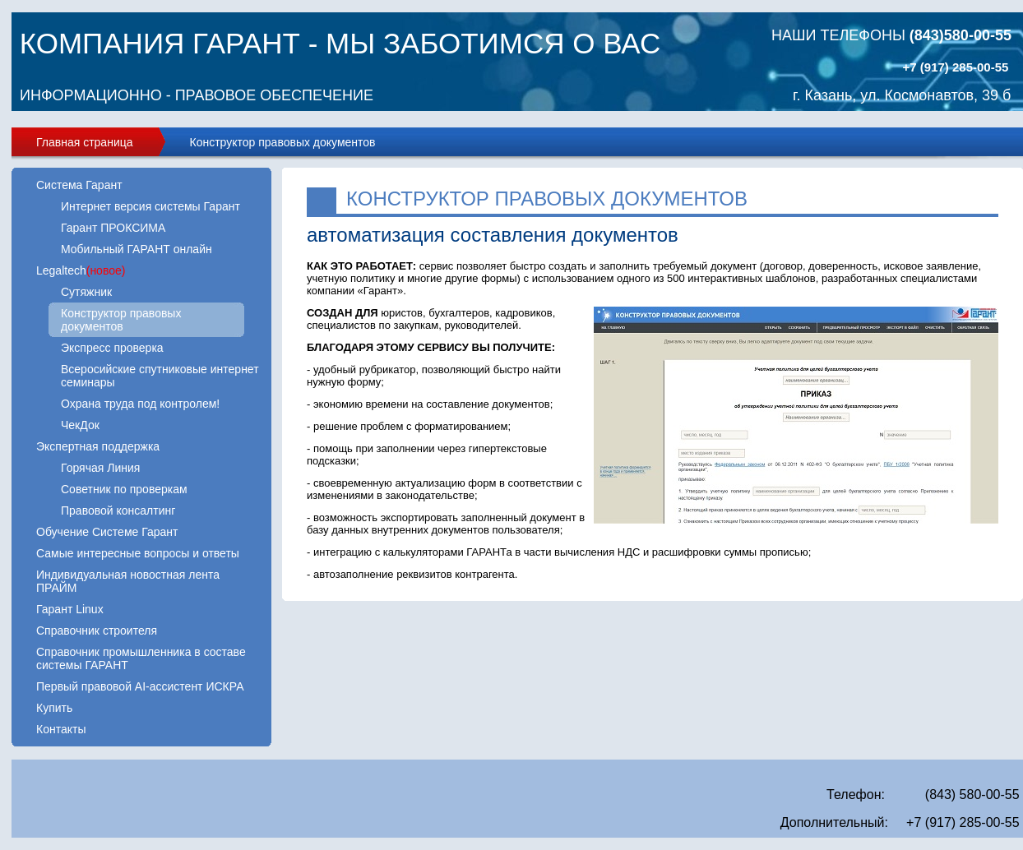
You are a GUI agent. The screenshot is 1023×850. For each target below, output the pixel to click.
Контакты (61, 729)
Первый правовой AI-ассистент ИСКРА (139, 686)
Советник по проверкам (124, 489)
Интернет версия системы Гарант (150, 206)
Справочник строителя (96, 630)
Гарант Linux (70, 609)
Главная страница (84, 142)
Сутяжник (86, 291)
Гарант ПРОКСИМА (113, 227)
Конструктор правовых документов (283, 142)
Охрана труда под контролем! (140, 403)
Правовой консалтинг (118, 510)
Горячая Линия (100, 467)
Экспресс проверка (112, 347)
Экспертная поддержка (98, 446)
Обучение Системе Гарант (107, 531)
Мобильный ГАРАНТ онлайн (136, 249)
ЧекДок (80, 425)
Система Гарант (79, 185)
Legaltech (80, 270)
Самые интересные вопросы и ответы (137, 553)
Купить (54, 707)
